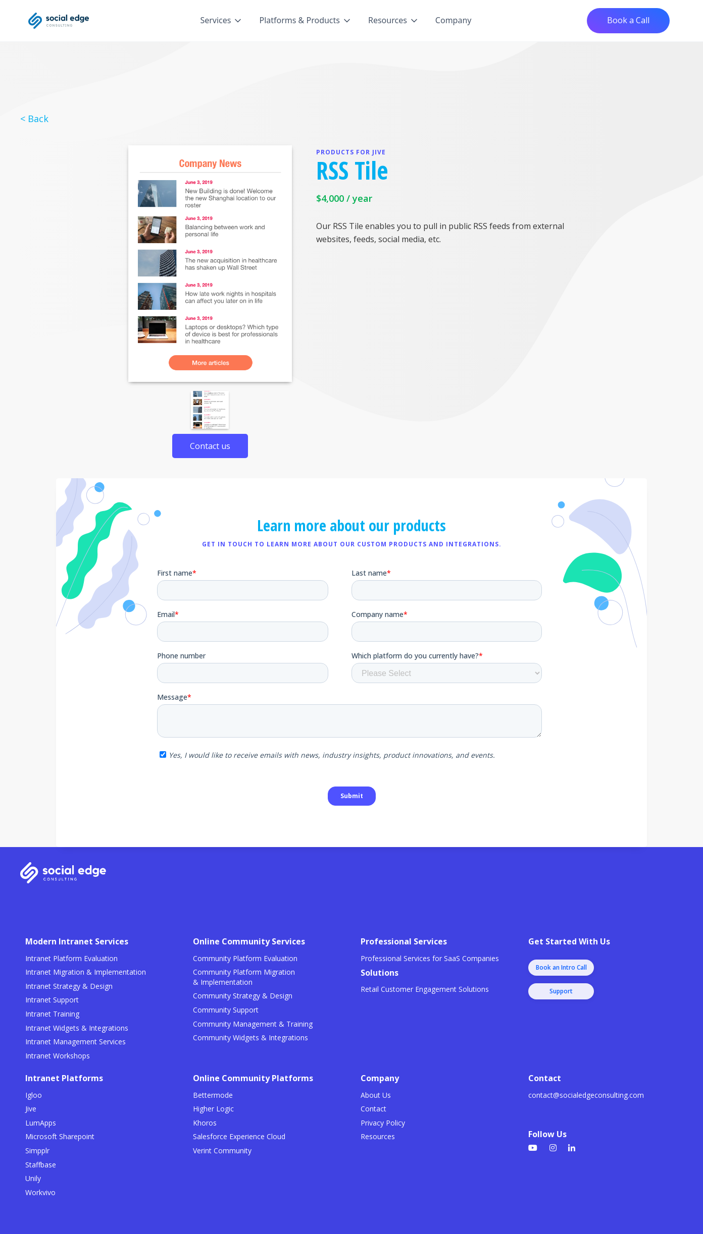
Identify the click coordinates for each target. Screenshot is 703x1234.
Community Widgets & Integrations (250, 1037)
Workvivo (40, 1192)
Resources (378, 1136)
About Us (376, 1095)
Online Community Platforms (253, 1078)
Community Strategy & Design (242, 995)
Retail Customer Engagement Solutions (425, 989)
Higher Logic (213, 1108)
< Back (34, 119)
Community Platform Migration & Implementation (244, 977)
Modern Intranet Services (76, 941)
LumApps (40, 1123)
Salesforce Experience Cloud (239, 1136)
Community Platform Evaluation (245, 958)
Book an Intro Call (561, 967)
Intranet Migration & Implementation (85, 972)
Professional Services (404, 941)
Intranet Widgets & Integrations (76, 1028)
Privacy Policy (383, 1123)
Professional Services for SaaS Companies (430, 958)
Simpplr (37, 1150)
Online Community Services (249, 941)
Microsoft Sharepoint (59, 1136)
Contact (373, 1108)
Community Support (226, 1010)
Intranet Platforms (64, 1078)
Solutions (379, 972)
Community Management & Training (253, 1024)
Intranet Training (52, 1014)
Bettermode (213, 1095)
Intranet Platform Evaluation (71, 958)
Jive (30, 1108)
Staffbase (40, 1164)
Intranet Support (52, 999)
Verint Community (222, 1150)
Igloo (33, 1095)
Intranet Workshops (57, 1055)
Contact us (210, 446)
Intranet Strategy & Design (69, 986)
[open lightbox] (210, 263)
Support (561, 991)
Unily (33, 1178)
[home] (58, 21)
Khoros (205, 1123)
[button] (221, 20)
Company (453, 20)
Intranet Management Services (75, 1041)
